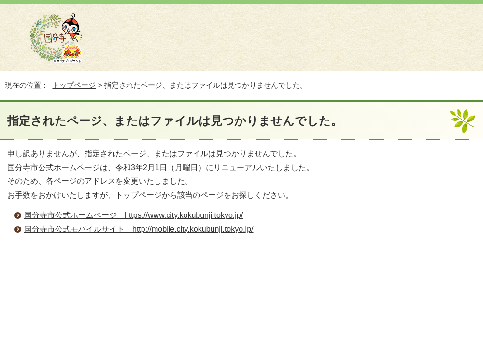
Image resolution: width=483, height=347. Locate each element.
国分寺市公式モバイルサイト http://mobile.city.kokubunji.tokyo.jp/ (139, 229)
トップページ (74, 85)
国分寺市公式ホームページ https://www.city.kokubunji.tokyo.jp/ (133, 215)
